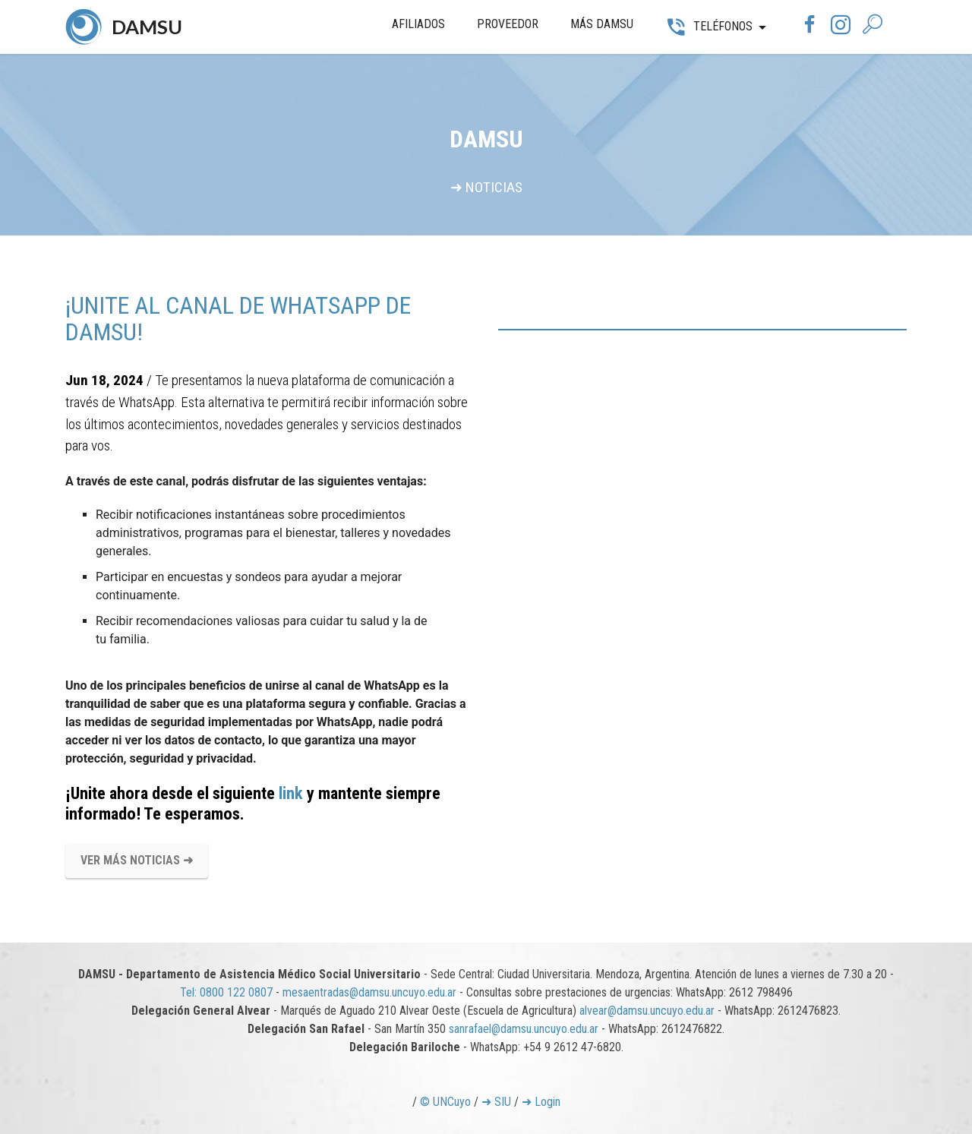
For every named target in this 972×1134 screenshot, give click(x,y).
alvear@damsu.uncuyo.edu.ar (647, 1010)
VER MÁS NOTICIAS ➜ (136, 860)
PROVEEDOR (507, 24)
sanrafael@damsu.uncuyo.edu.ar (523, 1029)
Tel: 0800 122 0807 (226, 992)
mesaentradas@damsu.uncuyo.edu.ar (369, 992)
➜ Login (541, 1102)
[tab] (702, 329)
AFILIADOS (418, 24)
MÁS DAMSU (601, 24)
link (291, 793)
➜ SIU (496, 1102)
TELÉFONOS (708, 26)
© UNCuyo (445, 1102)
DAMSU (147, 26)
